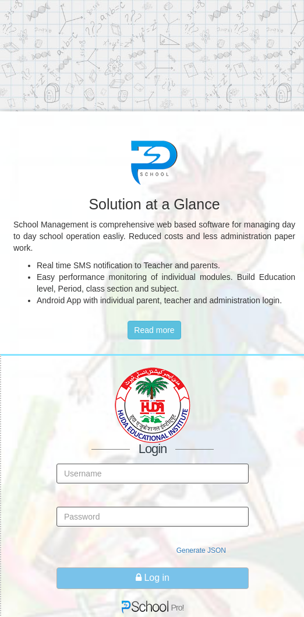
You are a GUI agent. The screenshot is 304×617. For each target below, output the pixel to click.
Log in (152, 578)
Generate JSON (201, 550)
